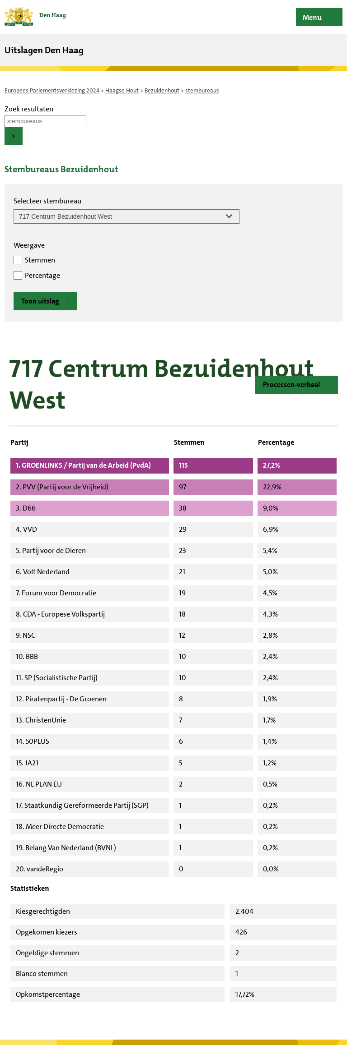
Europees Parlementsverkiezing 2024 (52, 90)
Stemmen (40, 260)
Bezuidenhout (162, 90)
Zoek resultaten (29, 109)
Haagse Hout (122, 90)
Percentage (42, 275)
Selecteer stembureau (47, 201)
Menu (312, 17)
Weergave (29, 245)
